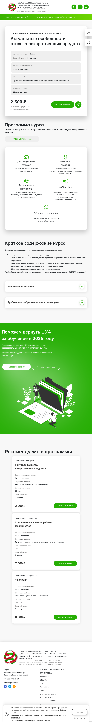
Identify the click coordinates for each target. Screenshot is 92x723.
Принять (79, 712)
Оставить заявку (63, 104)
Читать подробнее (46, 367)
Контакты (44, 687)
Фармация (21, 580)
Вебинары (44, 676)
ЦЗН (41, 683)
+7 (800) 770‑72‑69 (11, 679)
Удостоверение (20, 69)
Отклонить (79, 718)
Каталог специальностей (17, 17)
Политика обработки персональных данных (30, 720)
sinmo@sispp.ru (11, 682)
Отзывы (43, 680)
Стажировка (46, 673)
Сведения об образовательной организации (55, 17)
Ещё (84, 17)
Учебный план (22, 139)
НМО (42, 690)
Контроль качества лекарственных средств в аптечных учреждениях (30, 468)
